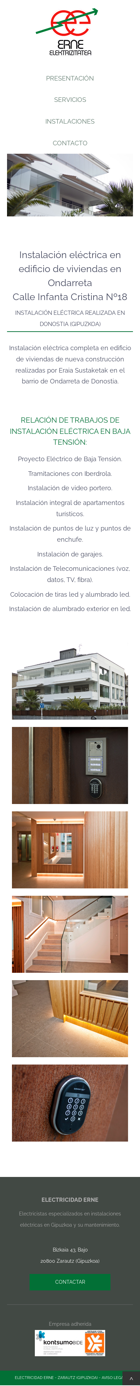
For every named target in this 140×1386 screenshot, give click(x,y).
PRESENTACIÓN (70, 78)
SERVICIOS (70, 99)
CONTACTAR (70, 1282)
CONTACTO (70, 143)
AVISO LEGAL (114, 1377)
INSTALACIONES (70, 121)
